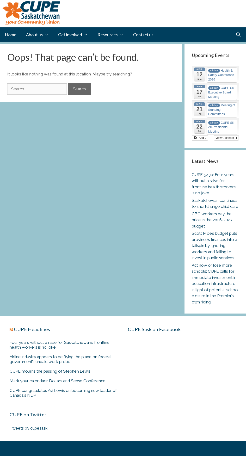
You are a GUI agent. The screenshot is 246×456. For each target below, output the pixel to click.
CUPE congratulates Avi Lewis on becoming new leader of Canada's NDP (63, 393)
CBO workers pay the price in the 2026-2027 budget (212, 219)
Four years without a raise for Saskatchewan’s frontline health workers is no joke (60, 345)
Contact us (143, 34)
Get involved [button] (75, 34)
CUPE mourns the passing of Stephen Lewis (50, 371)
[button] (200, 138)
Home (10, 34)
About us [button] (39, 34)
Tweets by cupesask (29, 428)
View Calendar (226, 138)
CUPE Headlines (32, 329)
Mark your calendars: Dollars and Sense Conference (57, 380)
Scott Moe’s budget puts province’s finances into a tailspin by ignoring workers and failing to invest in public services (214, 245)
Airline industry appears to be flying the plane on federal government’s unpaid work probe (60, 359)
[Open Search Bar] (238, 34)
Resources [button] (113, 34)
